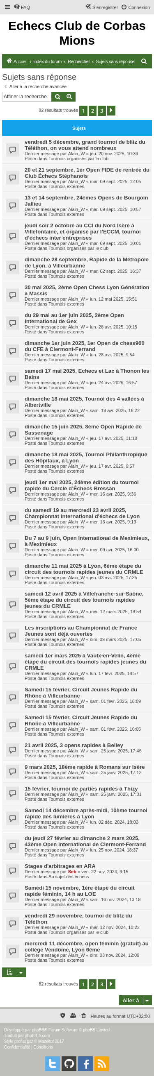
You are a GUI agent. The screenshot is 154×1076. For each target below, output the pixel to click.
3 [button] (101, 110)
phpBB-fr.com (37, 1035)
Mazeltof (46, 1041)
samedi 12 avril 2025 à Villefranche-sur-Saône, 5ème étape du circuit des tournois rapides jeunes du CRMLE (84, 600)
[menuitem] (22, 7)
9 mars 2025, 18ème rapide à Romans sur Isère (85, 767)
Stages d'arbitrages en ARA (60, 866)
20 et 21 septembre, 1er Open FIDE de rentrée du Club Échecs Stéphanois (87, 173)
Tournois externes (66, 186)
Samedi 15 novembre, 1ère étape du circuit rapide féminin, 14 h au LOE (80, 891)
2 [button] (92, 110)
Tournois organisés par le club (78, 158)
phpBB (38, 1030)
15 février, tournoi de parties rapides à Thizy (81, 789)
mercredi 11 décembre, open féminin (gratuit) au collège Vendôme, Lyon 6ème (87, 946)
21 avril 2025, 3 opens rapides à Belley (74, 745)
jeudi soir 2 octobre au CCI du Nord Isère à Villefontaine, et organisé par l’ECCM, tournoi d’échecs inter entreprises (83, 231)
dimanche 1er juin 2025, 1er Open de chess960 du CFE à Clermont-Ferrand (85, 346)
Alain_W (76, 153)
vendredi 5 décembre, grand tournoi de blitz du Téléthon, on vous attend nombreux (85, 145)
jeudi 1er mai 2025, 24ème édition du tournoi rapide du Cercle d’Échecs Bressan (82, 485)
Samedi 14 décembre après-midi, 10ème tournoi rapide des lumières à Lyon (86, 813)
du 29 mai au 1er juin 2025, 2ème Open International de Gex (74, 318)
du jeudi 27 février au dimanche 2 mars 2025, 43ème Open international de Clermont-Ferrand (85, 841)
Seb (72, 871)
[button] (111, 111)
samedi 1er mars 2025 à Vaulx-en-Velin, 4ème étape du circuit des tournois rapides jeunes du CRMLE (85, 661)
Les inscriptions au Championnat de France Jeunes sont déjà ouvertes (81, 631)
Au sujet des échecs (68, 876)
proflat (20, 1041)
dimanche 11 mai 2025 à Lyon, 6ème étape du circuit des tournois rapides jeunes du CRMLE (84, 569)
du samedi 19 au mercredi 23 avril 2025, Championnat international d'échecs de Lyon (82, 513)
